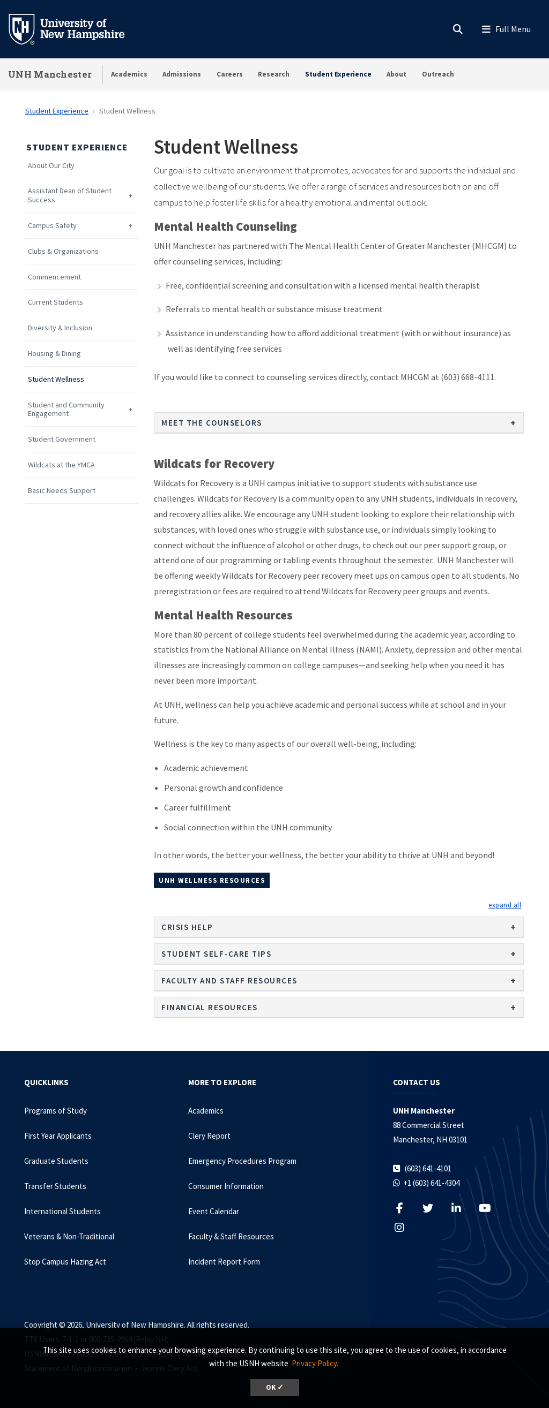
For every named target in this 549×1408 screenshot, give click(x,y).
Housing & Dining (54, 353)
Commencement (54, 277)
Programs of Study (55, 1111)
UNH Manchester (50, 74)
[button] (504, 904)
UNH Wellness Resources (212, 880)
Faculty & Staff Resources (231, 1236)
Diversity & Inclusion (60, 327)
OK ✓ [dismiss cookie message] (275, 1387)
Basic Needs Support (61, 490)
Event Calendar (213, 1211)
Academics (129, 74)
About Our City (51, 165)
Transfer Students (55, 1186)
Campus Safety (52, 225)
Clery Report (209, 1136)
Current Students (55, 302)
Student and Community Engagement (66, 409)
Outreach (438, 74)
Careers (230, 74)
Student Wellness (56, 379)
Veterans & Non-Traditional (69, 1236)
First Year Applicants (58, 1136)
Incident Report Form (224, 1261)
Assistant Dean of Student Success (70, 195)
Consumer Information (226, 1186)
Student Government (61, 439)
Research (274, 74)
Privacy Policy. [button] (315, 1363)
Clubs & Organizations (63, 251)
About (396, 74)
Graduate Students (56, 1161)
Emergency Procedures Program (242, 1161)
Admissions (181, 74)
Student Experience (338, 74)
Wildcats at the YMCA (61, 465)
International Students (62, 1211)
